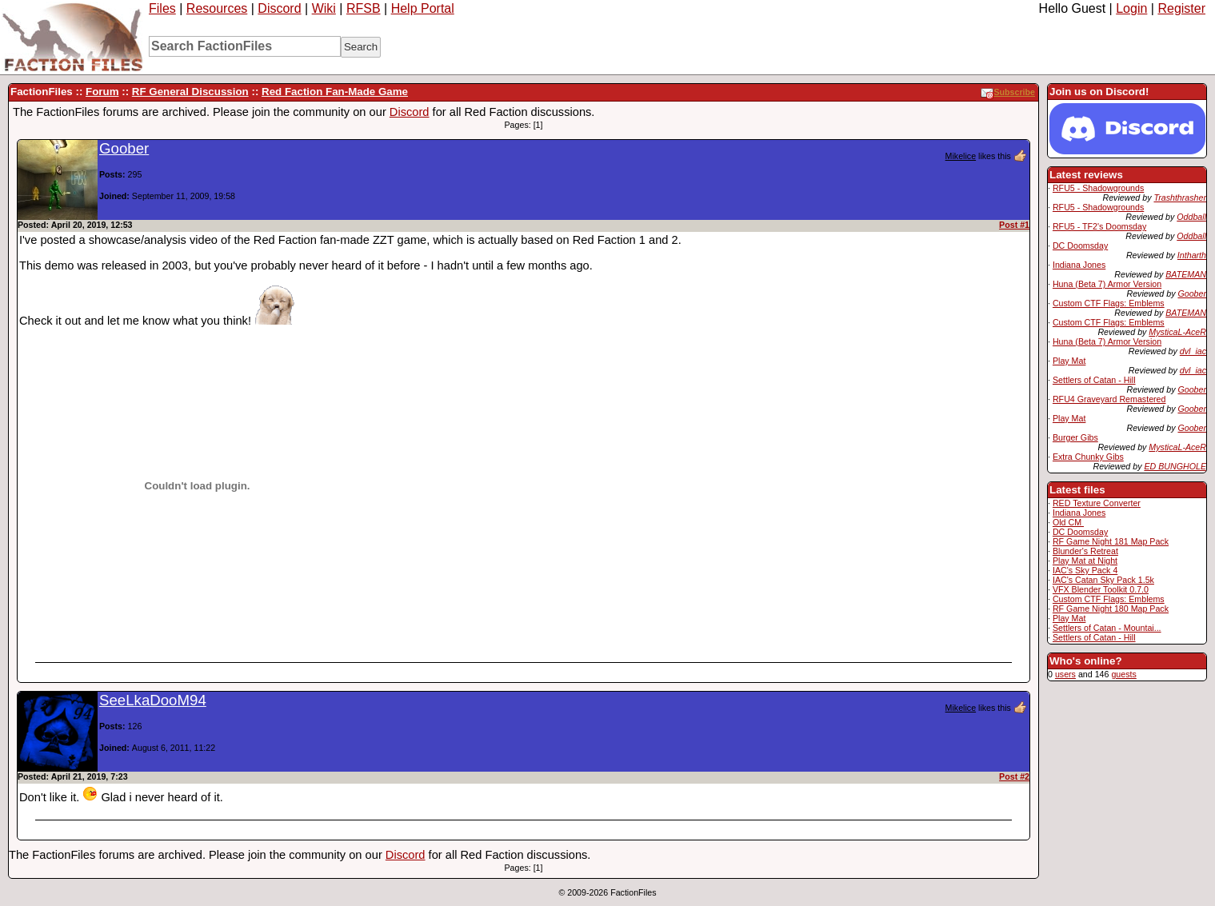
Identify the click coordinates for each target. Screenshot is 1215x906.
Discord (279, 8)
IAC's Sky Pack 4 (1085, 570)
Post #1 (1014, 224)
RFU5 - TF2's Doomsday (1099, 226)
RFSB (363, 8)
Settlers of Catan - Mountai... (1107, 628)
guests (1123, 674)
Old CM (1068, 522)
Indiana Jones (1079, 264)
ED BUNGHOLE (1175, 466)
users (1065, 674)
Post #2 (1014, 776)
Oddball (1191, 217)
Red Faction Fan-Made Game (335, 92)
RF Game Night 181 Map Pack (1111, 541)
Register (1181, 8)
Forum (102, 92)
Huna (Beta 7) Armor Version (1107, 284)
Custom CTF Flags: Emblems (1109, 303)
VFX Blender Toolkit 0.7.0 (1101, 589)
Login (1131, 8)
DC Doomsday (1080, 245)
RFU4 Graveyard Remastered (1109, 399)
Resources (216, 8)
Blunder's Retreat (1085, 551)
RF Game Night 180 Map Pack (1111, 608)
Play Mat (1069, 360)
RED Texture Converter (1097, 503)
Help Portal (422, 8)
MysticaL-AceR (1177, 332)
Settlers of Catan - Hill (1094, 380)
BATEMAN (1185, 274)
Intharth (1191, 255)
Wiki (324, 8)
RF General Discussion (190, 92)
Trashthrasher (1179, 197)
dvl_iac (1193, 351)
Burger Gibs (1075, 437)
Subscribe (1008, 92)
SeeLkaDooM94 (152, 700)
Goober (1191, 293)
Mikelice (961, 156)
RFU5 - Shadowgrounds (1098, 188)
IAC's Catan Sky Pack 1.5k (1103, 580)
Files (162, 8)
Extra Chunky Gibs (1088, 456)
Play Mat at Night (1085, 560)
